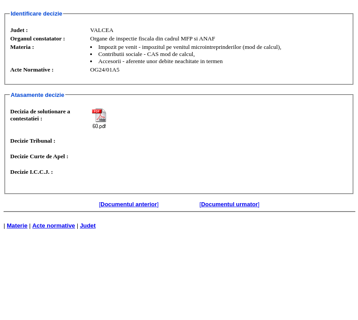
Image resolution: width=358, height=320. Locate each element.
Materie (17, 225)
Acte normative (53, 225)
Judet (88, 225)
